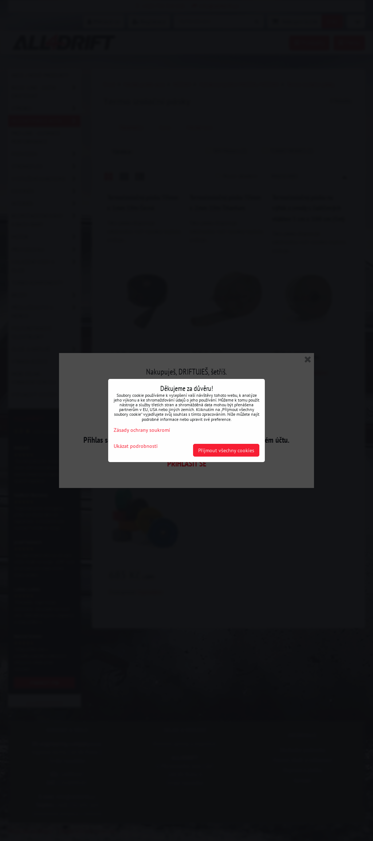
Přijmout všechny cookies (226, 450)
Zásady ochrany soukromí (142, 429)
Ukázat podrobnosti (136, 446)
